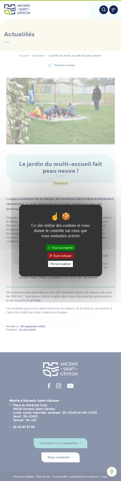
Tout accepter (60, 248)
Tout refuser (60, 256)
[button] (112, 472)
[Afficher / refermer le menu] (113, 9)
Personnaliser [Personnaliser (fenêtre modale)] (60, 264)
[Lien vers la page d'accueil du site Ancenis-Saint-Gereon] (44, 9)
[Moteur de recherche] (103, 9)
